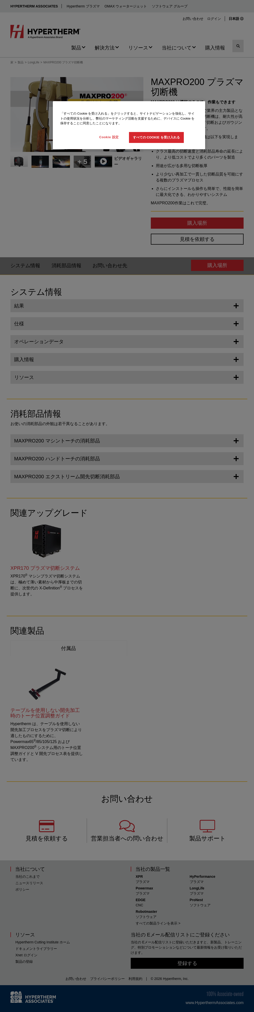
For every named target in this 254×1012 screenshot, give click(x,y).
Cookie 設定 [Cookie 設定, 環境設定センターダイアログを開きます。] (109, 137)
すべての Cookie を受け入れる (156, 137)
